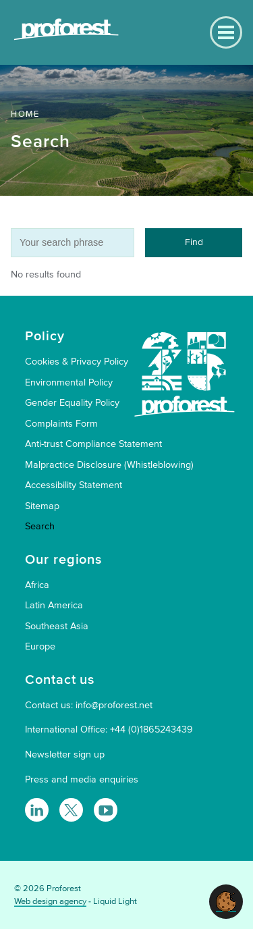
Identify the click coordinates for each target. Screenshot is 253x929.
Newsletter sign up (65, 754)
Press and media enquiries (81, 779)
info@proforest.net (114, 705)
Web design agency (50, 901)
